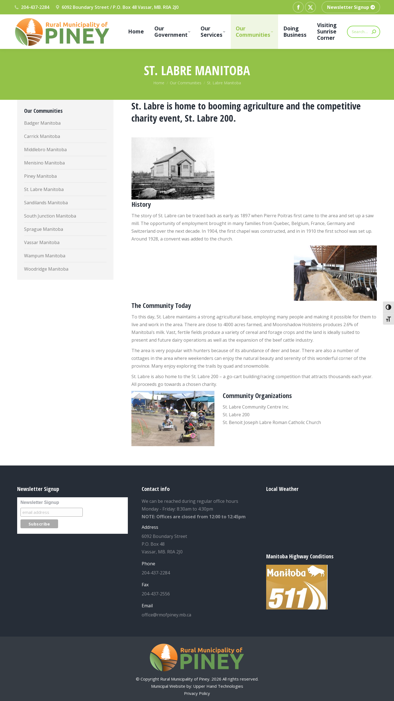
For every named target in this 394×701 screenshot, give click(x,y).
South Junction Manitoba (50, 216)
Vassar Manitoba (41, 242)
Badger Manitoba (42, 123)
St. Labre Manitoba (44, 189)
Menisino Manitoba (44, 163)
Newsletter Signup (39, 502)
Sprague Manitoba (43, 229)
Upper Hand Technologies (218, 686)
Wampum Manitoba (44, 256)
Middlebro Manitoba (45, 150)
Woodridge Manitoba (46, 269)
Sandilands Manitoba (46, 203)
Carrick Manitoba (42, 136)
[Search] (363, 32)
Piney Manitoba (40, 176)
